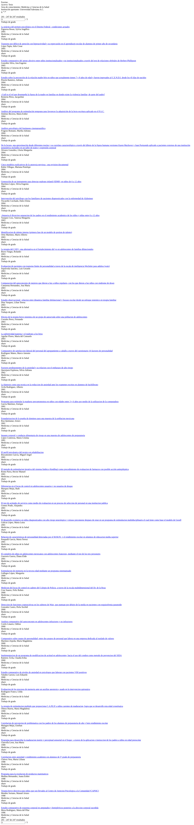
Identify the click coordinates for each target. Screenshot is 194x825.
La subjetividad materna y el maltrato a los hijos (22, 334)
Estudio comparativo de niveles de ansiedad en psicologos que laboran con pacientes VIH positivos (44, 672)
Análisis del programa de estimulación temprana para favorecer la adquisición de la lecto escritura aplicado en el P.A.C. (52, 111)
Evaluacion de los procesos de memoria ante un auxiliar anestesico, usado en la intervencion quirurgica (45, 689)
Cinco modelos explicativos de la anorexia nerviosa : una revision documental (34, 164)
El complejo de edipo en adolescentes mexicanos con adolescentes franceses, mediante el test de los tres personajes (50, 554)
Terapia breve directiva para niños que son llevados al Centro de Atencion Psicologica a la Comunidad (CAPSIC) (50, 791)
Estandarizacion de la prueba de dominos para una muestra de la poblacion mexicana (37, 418)
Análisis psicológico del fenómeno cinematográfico (23, 128)
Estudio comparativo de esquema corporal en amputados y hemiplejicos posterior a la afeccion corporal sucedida (49, 808)
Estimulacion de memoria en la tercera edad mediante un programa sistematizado (36, 571)
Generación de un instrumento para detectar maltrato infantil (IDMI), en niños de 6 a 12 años (41, 181)
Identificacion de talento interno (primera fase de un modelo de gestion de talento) (36, 232)
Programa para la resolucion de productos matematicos (24, 774)
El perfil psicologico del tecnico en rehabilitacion (22, 452)
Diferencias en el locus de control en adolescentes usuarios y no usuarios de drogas (37, 486)
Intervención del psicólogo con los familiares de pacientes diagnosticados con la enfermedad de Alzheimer (47, 198)
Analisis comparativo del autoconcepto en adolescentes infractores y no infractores (36, 621)
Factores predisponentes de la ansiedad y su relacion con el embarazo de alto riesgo (37, 368)
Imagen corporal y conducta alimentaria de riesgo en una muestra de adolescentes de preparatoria (43, 435)
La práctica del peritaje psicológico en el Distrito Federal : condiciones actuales (35, 27)
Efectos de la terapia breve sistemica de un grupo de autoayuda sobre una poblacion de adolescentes (44, 317)
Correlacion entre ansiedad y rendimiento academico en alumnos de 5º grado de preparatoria (41, 757)
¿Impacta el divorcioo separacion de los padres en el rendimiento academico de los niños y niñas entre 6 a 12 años (50, 215)
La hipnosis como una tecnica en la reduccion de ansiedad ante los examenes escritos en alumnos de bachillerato (49, 384)
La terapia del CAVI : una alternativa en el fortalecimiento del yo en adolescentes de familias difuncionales (47, 249)
